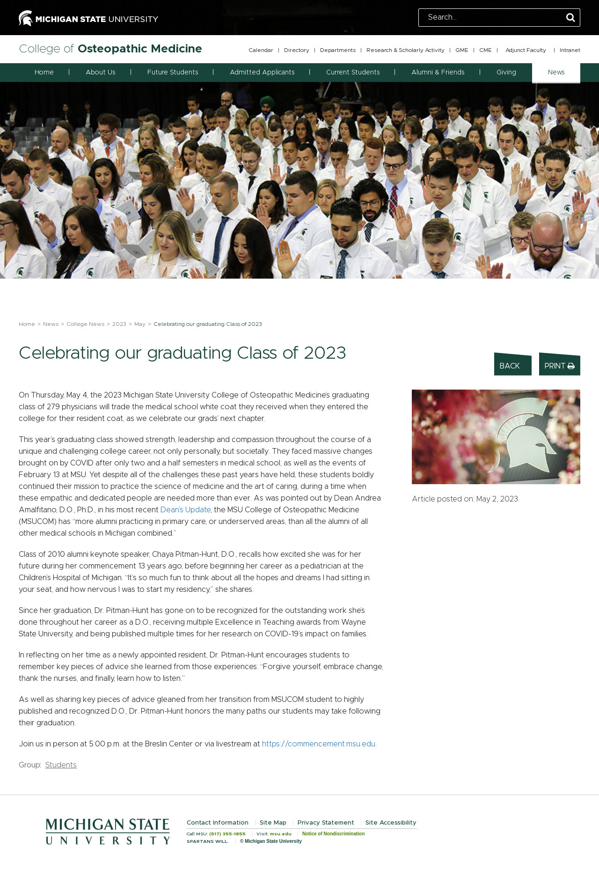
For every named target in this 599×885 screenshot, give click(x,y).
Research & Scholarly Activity (405, 50)
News (50, 324)
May (140, 324)
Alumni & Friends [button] (437, 72)
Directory (296, 50)
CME (485, 50)
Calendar (260, 50)
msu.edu (281, 834)
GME (461, 50)
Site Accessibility (390, 823)
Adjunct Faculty (525, 50)
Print (560, 366)
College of (110, 49)
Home (44, 72)
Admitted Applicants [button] (262, 72)
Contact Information (217, 823)
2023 (119, 324)
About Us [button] (100, 72)
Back (510, 366)
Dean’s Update (186, 510)
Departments (338, 50)
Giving (506, 72)
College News (85, 324)
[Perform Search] (570, 18)
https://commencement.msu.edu (318, 744)
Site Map (273, 823)
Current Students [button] (353, 72)
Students (61, 765)
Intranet (570, 50)
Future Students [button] (172, 72)
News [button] (556, 72)
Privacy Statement (326, 823)
